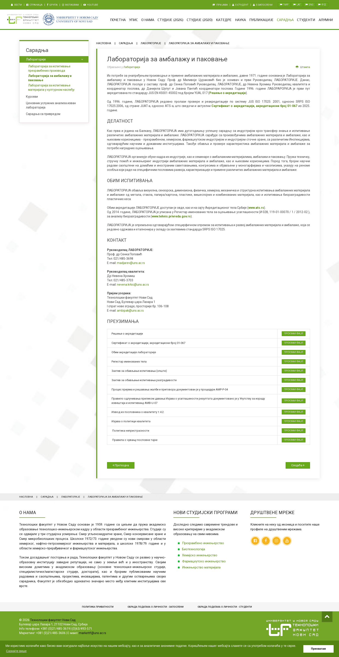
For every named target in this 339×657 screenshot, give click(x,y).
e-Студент (240, 4)
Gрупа (52, 4)
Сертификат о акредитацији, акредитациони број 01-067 (254, 106)
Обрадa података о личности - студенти (225, 606)
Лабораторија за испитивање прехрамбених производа (49, 68)
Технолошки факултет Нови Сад (53, 620)
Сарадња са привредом (43, 114)
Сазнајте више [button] (16, 651)
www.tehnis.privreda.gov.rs (171, 216)
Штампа (303, 67)
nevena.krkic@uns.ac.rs (133, 284)
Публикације (261, 20)
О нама (147, 20)
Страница (34, 4)
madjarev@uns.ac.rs (131, 263)
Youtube (90, 4)
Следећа (297, 465)
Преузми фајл (293, 333)
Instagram (70, 4)
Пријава (220, 4)
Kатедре (224, 20)
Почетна (118, 20)
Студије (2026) (170, 20)
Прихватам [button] (318, 648)
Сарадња (285, 20)
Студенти (306, 20)
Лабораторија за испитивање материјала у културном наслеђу (51, 87)
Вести (16, 4)
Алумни (326, 20)
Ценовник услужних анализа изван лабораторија (51, 105)
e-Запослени (262, 4)
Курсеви (32, 96)
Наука (240, 20)
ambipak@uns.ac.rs (130, 310)
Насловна (103, 43)
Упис (133, 20)
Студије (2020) (200, 20)
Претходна (121, 465)
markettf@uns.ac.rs (92, 633)
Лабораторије (151, 43)
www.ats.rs (256, 207)
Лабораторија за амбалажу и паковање (50, 78)
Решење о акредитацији (227, 93)
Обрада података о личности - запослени (156, 606)
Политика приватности (98, 606)
